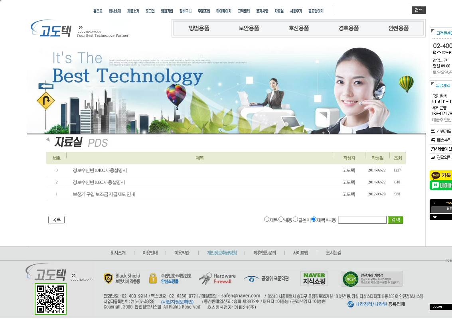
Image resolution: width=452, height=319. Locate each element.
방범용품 (199, 28)
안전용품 (398, 28)
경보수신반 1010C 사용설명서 (99, 170)
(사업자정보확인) (177, 302)
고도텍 (348, 170)
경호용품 (348, 28)
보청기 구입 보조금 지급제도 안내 (104, 194)
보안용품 (249, 28)
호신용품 (298, 28)
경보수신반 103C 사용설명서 (99, 182)
